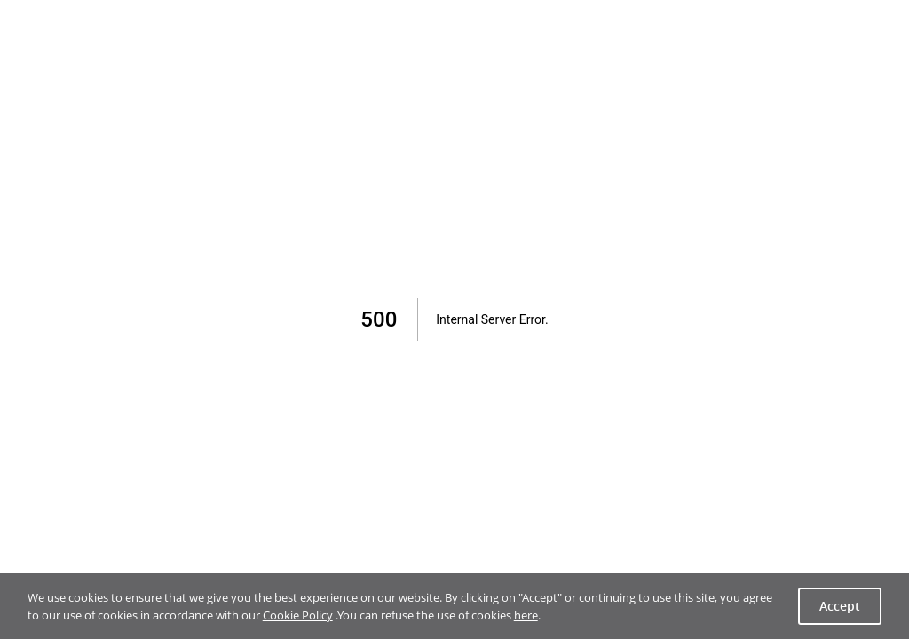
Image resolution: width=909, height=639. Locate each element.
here (526, 615)
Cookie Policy (298, 615)
